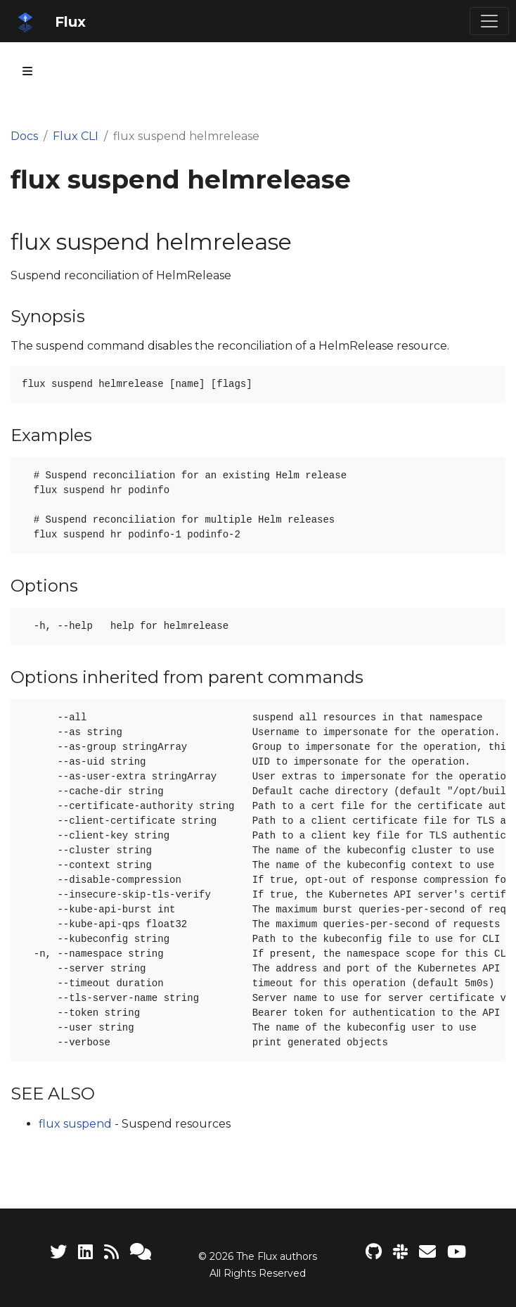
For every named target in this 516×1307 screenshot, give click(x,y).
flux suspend (75, 1123)
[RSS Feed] (111, 1252)
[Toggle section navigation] (27, 71)
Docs (24, 136)
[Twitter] (58, 1252)
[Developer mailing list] (427, 1252)
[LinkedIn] (85, 1252)
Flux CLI (75, 136)
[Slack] (400, 1252)
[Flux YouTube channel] (456, 1252)
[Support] (140, 1252)
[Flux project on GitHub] (374, 1252)
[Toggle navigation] (489, 21)
